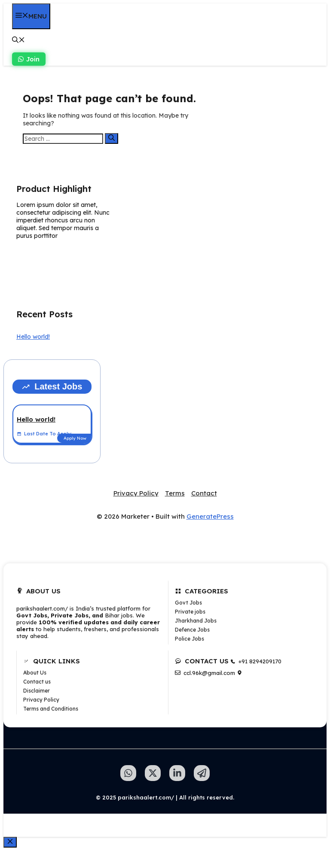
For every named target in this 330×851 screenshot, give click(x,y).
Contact (204, 493)
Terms (175, 493)
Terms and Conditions (50, 708)
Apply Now (75, 438)
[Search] (111, 138)
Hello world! (33, 336)
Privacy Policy (136, 493)
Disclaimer (36, 690)
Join (29, 59)
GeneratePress (210, 516)
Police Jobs (189, 638)
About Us (34, 672)
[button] (18, 40)
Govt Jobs (188, 602)
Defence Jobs (192, 629)
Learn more (43, 256)
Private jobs (190, 611)
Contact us (37, 681)
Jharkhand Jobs (196, 620)
